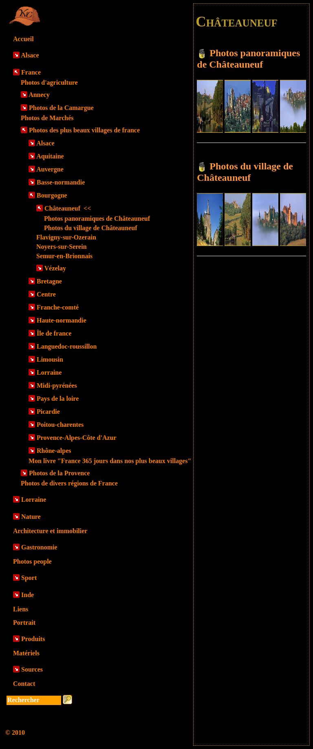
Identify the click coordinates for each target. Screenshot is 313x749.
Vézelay (55, 268)
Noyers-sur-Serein (61, 246)
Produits (33, 638)
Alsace (30, 55)
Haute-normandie (61, 320)
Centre (46, 294)
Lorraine (49, 372)
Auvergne (50, 169)
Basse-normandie (61, 182)
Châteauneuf (67, 208)
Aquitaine (50, 156)
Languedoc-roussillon (67, 346)
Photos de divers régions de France (69, 483)
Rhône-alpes (54, 450)
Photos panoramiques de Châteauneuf (97, 218)
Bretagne (49, 281)
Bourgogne (52, 195)
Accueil (23, 38)
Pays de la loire (58, 398)
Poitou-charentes (60, 424)
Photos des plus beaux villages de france (84, 130)
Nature (31, 516)
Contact (24, 683)
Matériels (26, 653)
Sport (29, 577)
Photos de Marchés (47, 117)
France (31, 72)
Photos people (32, 561)
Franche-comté (58, 307)
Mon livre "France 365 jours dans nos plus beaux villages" (110, 460)
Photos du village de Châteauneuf (90, 227)
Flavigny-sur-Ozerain (66, 237)
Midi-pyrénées (57, 385)
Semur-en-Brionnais (64, 256)
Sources (32, 669)
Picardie (48, 411)
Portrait (24, 622)
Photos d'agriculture (49, 82)
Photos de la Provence (59, 473)
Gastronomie (39, 547)
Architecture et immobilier (50, 530)
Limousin (50, 359)
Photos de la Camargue (61, 107)
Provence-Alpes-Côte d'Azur (77, 437)
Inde (27, 594)
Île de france (54, 333)
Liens (20, 609)
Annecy (39, 94)
